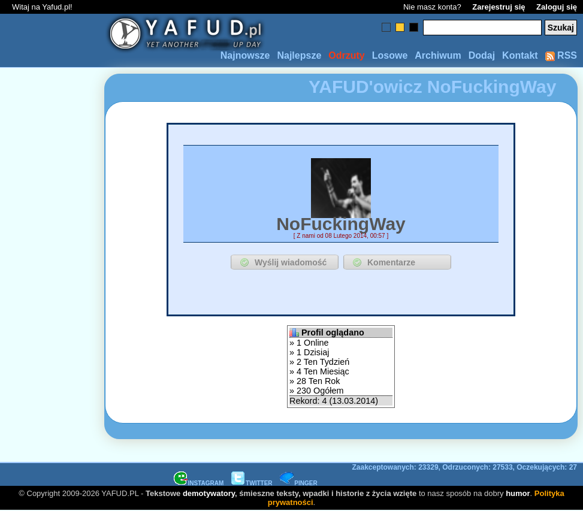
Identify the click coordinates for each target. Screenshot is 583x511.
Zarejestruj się (498, 6)
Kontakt (520, 55)
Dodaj (482, 55)
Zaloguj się (556, 6)
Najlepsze (299, 55)
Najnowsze (245, 55)
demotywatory (209, 493)
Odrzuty (346, 55)
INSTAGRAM (199, 483)
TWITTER (251, 483)
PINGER (298, 483)
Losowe (390, 55)
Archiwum (438, 55)
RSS (561, 55)
